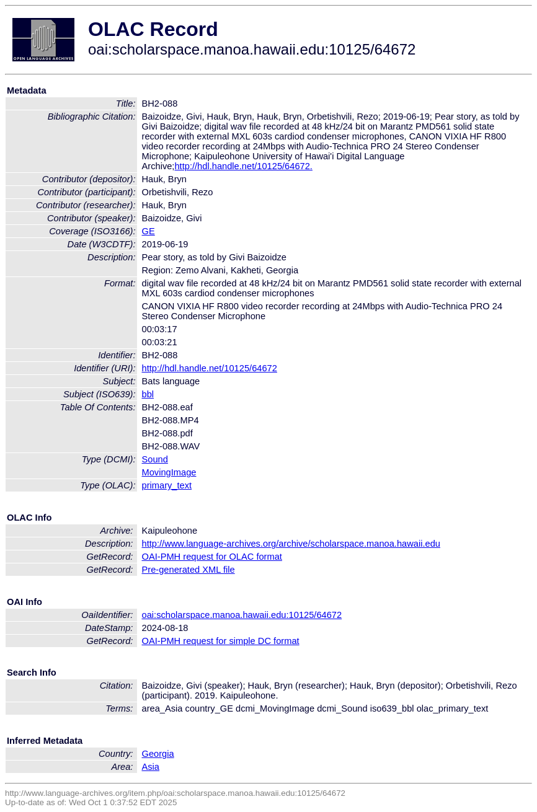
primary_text (167, 485)
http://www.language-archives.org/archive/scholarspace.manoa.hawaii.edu (291, 544)
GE (148, 231)
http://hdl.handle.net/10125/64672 (209, 368)
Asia (151, 767)
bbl (148, 394)
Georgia (158, 754)
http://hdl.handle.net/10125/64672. (243, 166)
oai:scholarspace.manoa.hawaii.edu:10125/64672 (242, 615)
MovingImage (169, 472)
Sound (155, 459)
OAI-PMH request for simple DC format (221, 641)
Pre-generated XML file (188, 570)
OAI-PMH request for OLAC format (212, 557)
